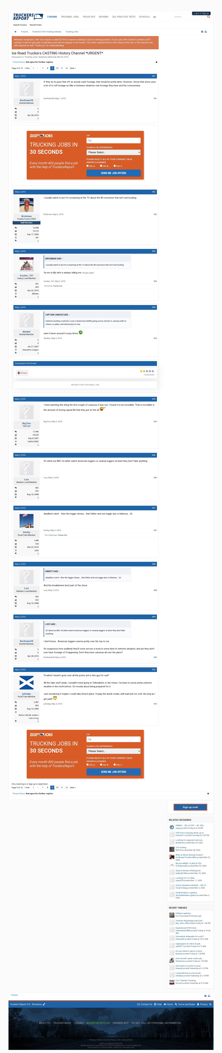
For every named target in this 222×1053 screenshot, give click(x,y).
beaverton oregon (31, 350)
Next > (73, 68)
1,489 (36, 540)
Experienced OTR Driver (186, 928)
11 (62, 68)
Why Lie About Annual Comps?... (190, 855)
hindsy (26, 532)
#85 (153, 399)
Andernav (180, 843)
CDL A (90, 166)
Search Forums (20, 25)
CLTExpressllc (182, 866)
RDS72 (179, 850)
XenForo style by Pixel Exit (111, 1043)
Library (79, 1023)
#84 (153, 307)
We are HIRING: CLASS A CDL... (189, 863)
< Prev (27, 68)
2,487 (36, 702)
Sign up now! (190, 807)
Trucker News (62, 1023)
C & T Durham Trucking (186, 980)
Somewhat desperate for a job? (190, 936)
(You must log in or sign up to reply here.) (30, 784)
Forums (52, 16)
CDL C (118, 166)
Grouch (179, 983)
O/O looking (181, 847)
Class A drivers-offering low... (189, 870)
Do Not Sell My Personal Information (156, 1023)
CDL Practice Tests (123, 16)
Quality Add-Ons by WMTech (111, 1045)
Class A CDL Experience (99, 147)
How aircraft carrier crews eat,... (190, 958)
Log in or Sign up (201, 13)
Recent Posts (35, 25)
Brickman (26, 216)
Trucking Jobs (70, 16)
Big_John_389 (182, 923)
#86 (153, 455)
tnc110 (179, 916)
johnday (26, 693)
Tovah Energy (181, 888)
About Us (44, 1023)
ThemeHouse (128, 1047)
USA (37, 550)
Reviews (103, 16)
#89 (153, 617)
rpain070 (179, 880)
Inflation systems (183, 913)
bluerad (179, 954)
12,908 (36, 228)
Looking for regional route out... (190, 840)
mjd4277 (179, 946)
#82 (153, 192)
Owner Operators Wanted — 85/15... (191, 885)
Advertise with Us (98, 1023)
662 (37, 488)
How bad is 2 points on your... (189, 966)
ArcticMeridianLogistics (186, 895)
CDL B (104, 166)
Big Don (26, 423)
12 (67, 68)
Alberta (35, 294)
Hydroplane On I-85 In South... (189, 944)
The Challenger (51, 535)
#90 (153, 669)
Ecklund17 (180, 835)
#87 (153, 508)
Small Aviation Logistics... (187, 892)
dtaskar (27, 331)
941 (37, 284)
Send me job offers (113, 173)
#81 (153, 76)
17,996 (36, 431)
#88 (153, 564)
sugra (178, 828)
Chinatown (180, 961)
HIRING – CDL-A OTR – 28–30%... (190, 825)
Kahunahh (180, 939)
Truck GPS (88, 16)
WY (37, 237)
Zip (88, 135)
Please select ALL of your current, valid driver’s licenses (109, 161)
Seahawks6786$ (183, 930)
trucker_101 (26, 275)
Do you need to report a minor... (189, 951)
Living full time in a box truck (188, 973)
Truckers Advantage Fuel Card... (190, 921)
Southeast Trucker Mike (186, 857)
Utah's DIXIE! (33, 441)
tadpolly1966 (181, 873)
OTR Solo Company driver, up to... (190, 833)
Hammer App (121, 1023)
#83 (153, 251)
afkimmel (52, 57)
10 (57, 68)
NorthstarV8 (26, 100)
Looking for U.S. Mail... (186, 878)
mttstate (179, 976)
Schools (144, 16)
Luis (26, 479)
